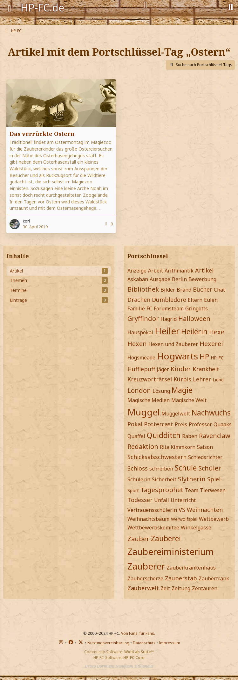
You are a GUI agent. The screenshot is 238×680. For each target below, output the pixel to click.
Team (191, 490)
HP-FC (217, 358)
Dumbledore (169, 299)
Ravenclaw (214, 435)
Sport (133, 490)
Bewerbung (202, 279)
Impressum (169, 643)
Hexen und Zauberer (173, 344)
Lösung (161, 390)
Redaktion (142, 446)
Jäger (163, 369)
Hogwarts (177, 356)
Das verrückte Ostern (42, 134)
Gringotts (196, 308)
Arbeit (155, 270)
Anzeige (136, 270)
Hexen (137, 343)
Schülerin (138, 479)
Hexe (216, 332)
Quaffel (136, 436)
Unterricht (183, 500)
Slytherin (192, 479)
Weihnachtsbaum (148, 518)
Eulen (211, 299)
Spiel (214, 479)
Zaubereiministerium (170, 551)
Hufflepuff (141, 369)
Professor (200, 424)
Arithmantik (179, 270)
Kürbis (182, 379)
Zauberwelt (143, 588)
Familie (136, 308)
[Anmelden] (145, 5)
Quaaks (223, 424)
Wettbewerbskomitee (153, 527)
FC (149, 308)
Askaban (137, 279)
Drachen (138, 299)
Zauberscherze (145, 578)
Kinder (181, 369)
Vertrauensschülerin (152, 510)
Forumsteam (169, 308)
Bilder (167, 289)
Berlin (179, 279)
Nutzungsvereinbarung (108, 643)
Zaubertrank (214, 578)
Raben (189, 436)
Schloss (137, 468)
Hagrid (168, 318)
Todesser (140, 500)
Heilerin (194, 331)
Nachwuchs (211, 412)
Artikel (204, 270)
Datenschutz (144, 643)
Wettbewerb (214, 518)
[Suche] (231, 6)
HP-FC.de (43, 7)
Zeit (165, 588)
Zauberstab (181, 578)
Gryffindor (143, 318)
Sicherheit (164, 479)
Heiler (167, 331)
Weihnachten (205, 510)
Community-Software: (119, 652)
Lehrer (202, 379)
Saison (205, 446)
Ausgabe (160, 279)
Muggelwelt (175, 413)
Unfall (161, 500)
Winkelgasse (196, 527)
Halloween (194, 318)
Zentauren (204, 588)
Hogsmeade (141, 357)
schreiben (161, 468)
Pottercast (158, 424)
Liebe (218, 380)
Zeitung (181, 588)
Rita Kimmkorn (177, 446)
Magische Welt (189, 400)
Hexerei (211, 343)
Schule (186, 468)
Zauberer (146, 566)
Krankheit (206, 369)
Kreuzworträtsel (149, 379)
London (139, 390)
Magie (182, 390)
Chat (219, 289)
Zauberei (166, 538)
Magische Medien (148, 400)
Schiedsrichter (205, 457)
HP (204, 356)
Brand (184, 289)
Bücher (202, 289)
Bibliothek (143, 289)
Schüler (209, 468)
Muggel (143, 412)
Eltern (195, 299)
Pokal (134, 424)
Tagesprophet (161, 489)
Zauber (138, 539)
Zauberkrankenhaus (191, 567)
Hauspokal (140, 332)
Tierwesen (213, 490)
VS (182, 510)
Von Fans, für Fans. (138, 633)
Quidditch (163, 435)
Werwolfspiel (184, 519)
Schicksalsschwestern (157, 457)
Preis (181, 424)
